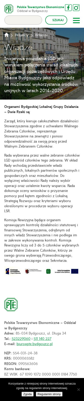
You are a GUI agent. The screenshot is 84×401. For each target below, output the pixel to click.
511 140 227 (42, 338)
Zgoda (27, 394)
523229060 (21, 338)
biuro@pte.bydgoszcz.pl (35, 343)
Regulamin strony (49, 394)
